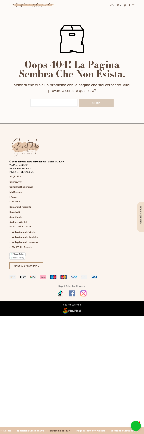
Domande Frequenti (20, 206)
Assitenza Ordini (18, 222)
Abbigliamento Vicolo (23, 232)
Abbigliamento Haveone (25, 242)
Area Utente (15, 217)
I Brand (13, 197)
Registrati (14, 212)
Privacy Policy (18, 254)
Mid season (15, 192)
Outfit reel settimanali (21, 186)
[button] (136, 426)
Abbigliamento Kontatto (25, 237)
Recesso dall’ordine (26, 265)
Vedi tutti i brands (22, 247)
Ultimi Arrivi (15, 181)
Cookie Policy (18, 258)
